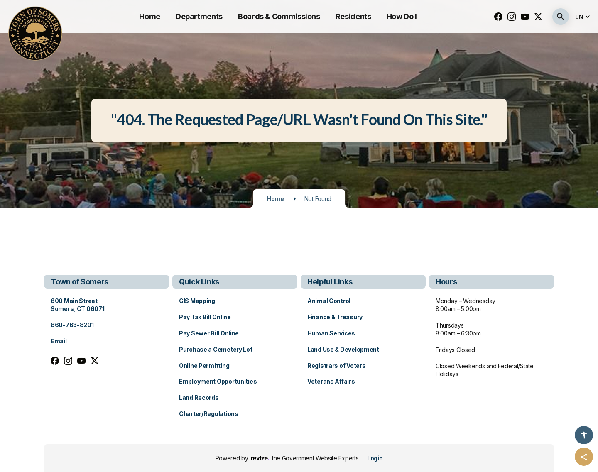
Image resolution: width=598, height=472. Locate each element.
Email (59, 341)
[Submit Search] (560, 16)
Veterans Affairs (331, 381)
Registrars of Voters (336, 365)
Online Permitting (204, 365)
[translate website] (583, 16)
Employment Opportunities (218, 381)
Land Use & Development (343, 349)
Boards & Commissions (279, 16)
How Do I (402, 16)
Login (374, 458)
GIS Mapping (197, 300)
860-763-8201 (72, 324)
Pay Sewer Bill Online (209, 333)
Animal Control (328, 300)
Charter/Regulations (208, 413)
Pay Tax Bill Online (205, 316)
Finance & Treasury (335, 316)
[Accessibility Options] (584, 435)
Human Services (331, 333)
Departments (199, 16)
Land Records (199, 397)
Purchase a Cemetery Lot (215, 349)
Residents (353, 16)
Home (149, 16)
